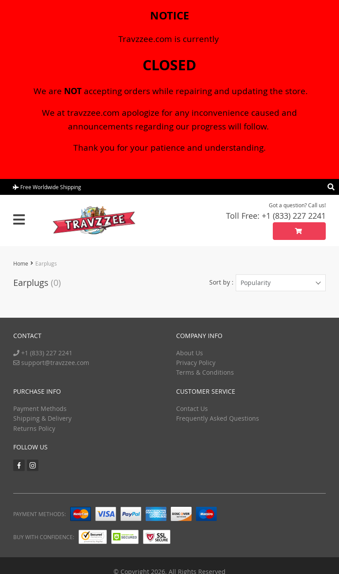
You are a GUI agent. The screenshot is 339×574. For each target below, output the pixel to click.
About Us (189, 353)
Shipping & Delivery (42, 418)
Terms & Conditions (205, 372)
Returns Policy (34, 428)
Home (20, 263)
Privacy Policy (195, 362)
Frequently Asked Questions (217, 418)
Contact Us (192, 408)
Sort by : (221, 282)
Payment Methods (40, 408)
